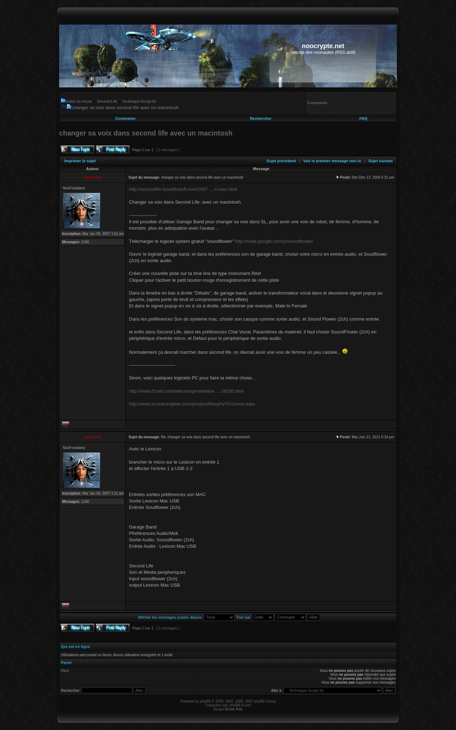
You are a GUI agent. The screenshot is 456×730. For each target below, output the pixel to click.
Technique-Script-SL (139, 101)
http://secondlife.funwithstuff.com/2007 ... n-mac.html (183, 189)
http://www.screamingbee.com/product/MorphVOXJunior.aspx (192, 404)
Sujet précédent (281, 161)
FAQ (363, 118)
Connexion (125, 118)
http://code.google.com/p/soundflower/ (274, 241)
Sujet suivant (380, 161)
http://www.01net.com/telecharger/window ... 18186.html (186, 391)
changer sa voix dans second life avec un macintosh (125, 107)
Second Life (107, 101)
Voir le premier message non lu (332, 161)
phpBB (205, 701)
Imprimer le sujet (80, 161)
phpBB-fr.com (241, 705)
